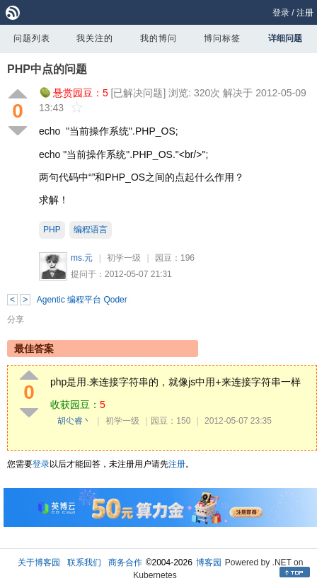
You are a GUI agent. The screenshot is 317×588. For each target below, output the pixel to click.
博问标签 (222, 38)
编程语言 (91, 229)
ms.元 (82, 258)
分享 (15, 319)
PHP (52, 229)
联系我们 (84, 562)
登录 (280, 13)
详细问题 (285, 38)
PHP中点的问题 (47, 69)
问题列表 (31, 38)
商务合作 (125, 562)
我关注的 (94, 38)
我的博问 (158, 38)
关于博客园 (39, 562)
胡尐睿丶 (74, 421)
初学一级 (124, 258)
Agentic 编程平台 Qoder (82, 300)
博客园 (208, 562)
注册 (304, 13)
